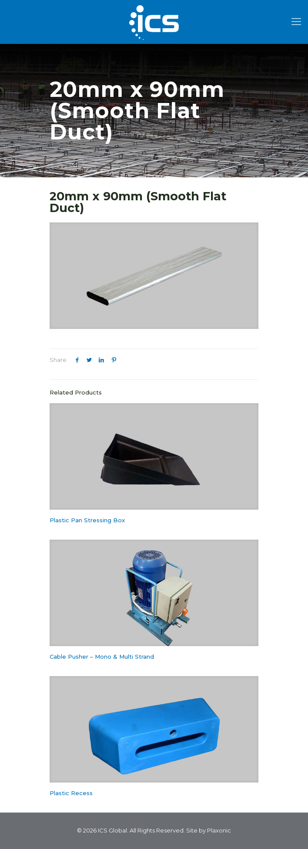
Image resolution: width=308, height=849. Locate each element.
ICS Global (112, 830)
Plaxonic (219, 830)
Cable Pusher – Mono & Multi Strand (102, 656)
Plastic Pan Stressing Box (87, 520)
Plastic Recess (71, 792)
